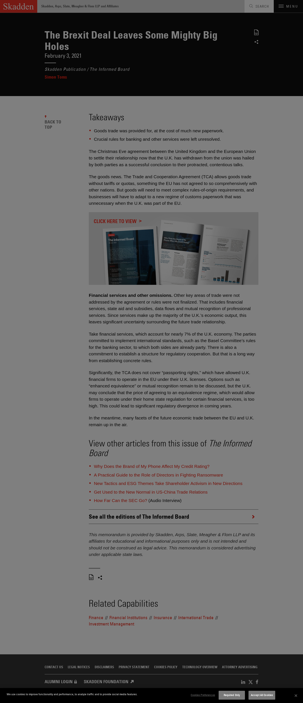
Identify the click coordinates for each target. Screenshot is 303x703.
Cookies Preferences (203, 695)
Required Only (232, 695)
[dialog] (151, 695)
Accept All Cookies (262, 695)
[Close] (296, 696)
